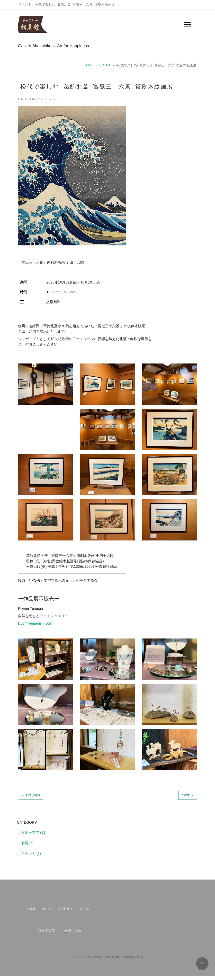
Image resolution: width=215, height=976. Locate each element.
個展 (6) (27, 843)
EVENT (104, 65)
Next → (188, 795)
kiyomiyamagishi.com (35, 623)
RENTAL (86, 909)
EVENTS (66, 909)
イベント (48, 99)
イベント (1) (31, 853)
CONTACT (46, 931)
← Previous (30, 795)
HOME (89, 65)
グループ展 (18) (34, 832)
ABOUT (48, 909)
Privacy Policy (132, 957)
